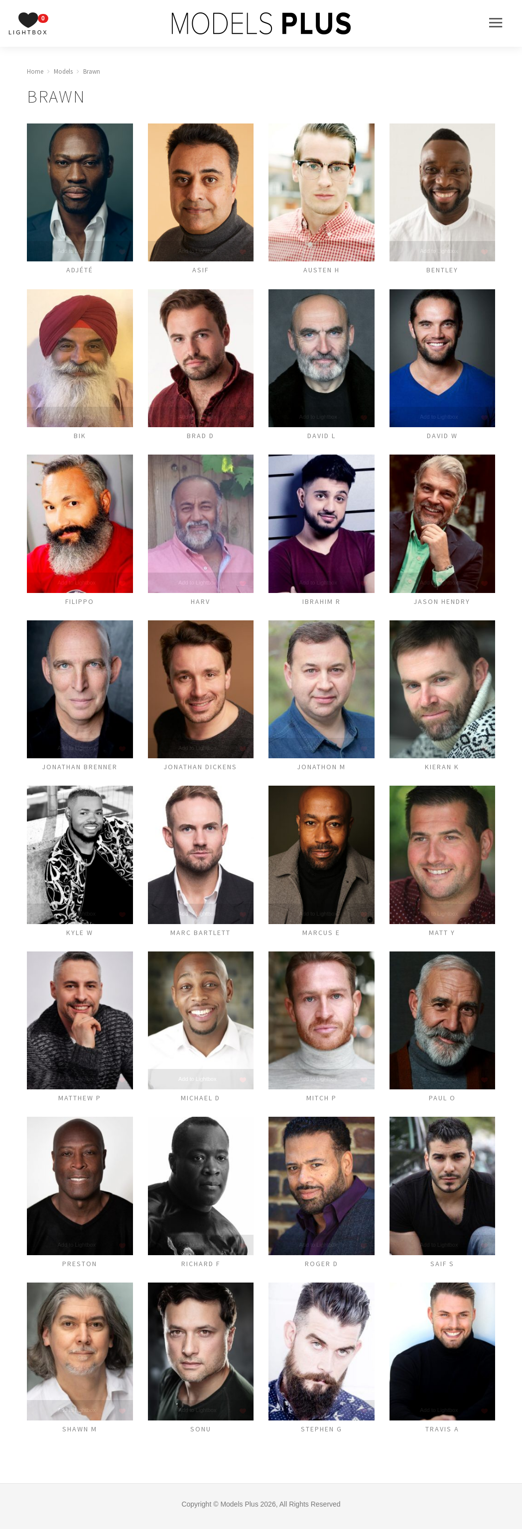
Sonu (200, 1433)
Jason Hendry (442, 602)
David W (442, 436)
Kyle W (80, 935)
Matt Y (442, 935)
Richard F (201, 1267)
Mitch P (321, 1101)
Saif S (442, 1267)
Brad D (200, 436)
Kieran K (442, 768)
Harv (200, 602)
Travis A (442, 1433)
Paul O (442, 1101)
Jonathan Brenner (79, 768)
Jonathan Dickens (201, 768)
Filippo (79, 602)
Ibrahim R (321, 602)
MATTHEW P (80, 1101)
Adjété (80, 270)
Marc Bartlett (201, 935)
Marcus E (321, 935)
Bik (80, 436)
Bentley (442, 270)
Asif (201, 270)
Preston (80, 1267)
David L (321, 436)
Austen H (321, 270)
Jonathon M (321, 768)
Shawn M (80, 1433)
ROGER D (321, 1267)
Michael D (200, 1101)
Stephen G (321, 1433)
